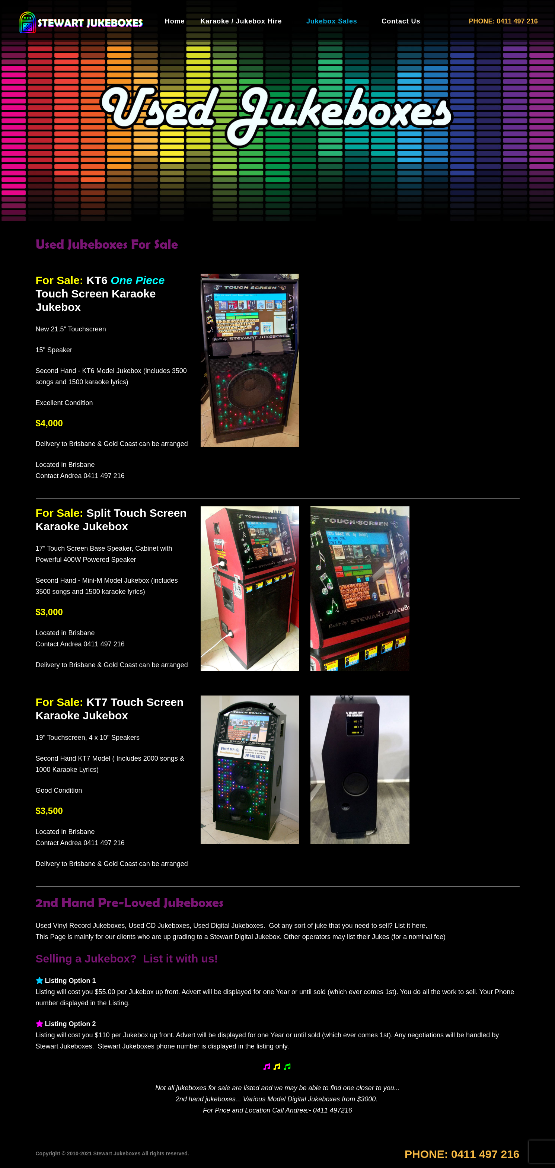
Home (175, 21)
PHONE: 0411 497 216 (503, 21)
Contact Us (401, 21)
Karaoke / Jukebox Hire (241, 21)
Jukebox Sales (331, 21)
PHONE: (462, 1154)
